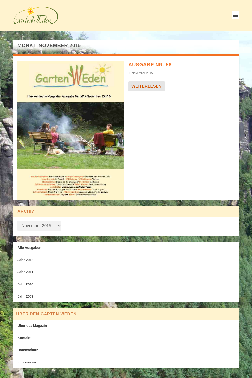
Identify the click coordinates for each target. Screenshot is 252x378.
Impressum (26, 362)
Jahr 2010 (25, 284)
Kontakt (23, 338)
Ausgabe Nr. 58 (150, 64)
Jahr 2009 (25, 296)
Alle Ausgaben (29, 248)
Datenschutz (27, 350)
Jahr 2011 (25, 272)
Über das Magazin (32, 326)
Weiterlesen (146, 86)
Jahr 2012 (25, 260)
